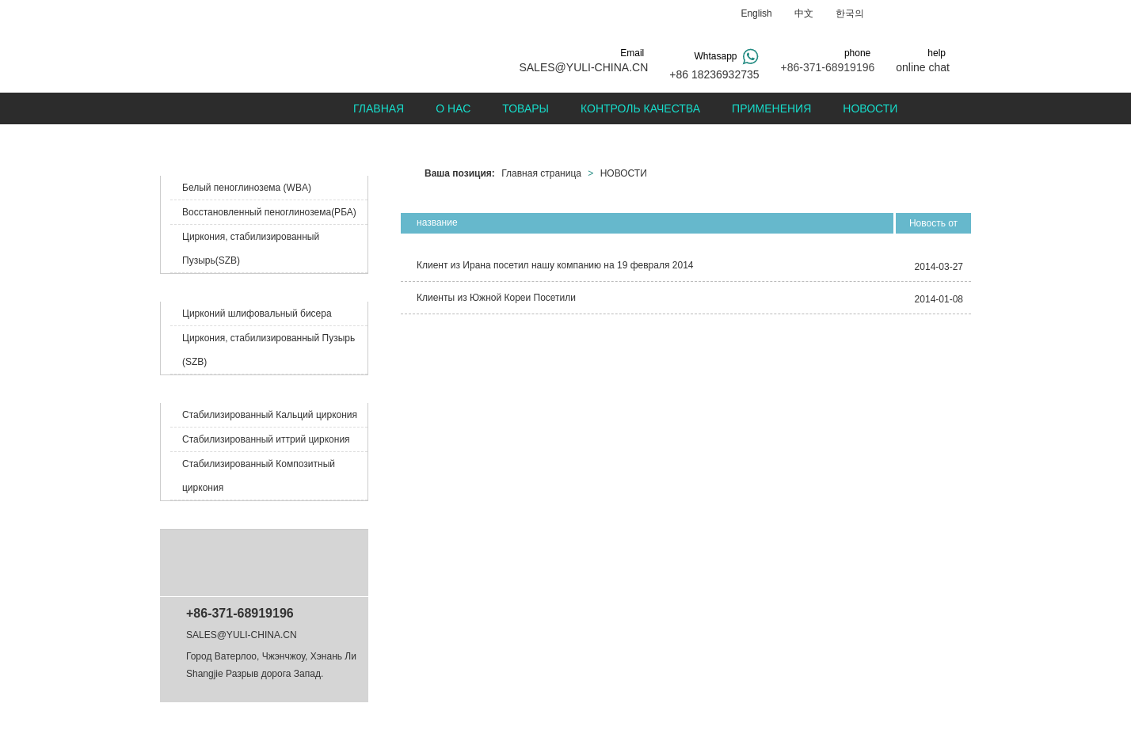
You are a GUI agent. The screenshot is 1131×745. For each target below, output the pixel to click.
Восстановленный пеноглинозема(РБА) (269, 212)
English (756, 13)
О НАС (453, 108)
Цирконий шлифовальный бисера (257, 313)
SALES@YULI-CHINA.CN (583, 67)
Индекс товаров (523, 723)
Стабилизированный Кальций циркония (269, 414)
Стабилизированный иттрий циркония (266, 439)
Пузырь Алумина (215, 161)
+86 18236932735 (714, 74)
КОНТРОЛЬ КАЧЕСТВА (640, 108)
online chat (923, 67)
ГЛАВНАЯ (378, 108)
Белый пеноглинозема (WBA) (246, 187)
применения (771, 108)
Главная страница (541, 173)
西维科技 (689, 723)
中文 (803, 13)
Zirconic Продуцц (215, 287)
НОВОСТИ (870, 108)
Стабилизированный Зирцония (251, 388)
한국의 (850, 13)
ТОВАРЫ (525, 108)
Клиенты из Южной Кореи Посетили (496, 297)
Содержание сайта (443, 723)
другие (189, 514)
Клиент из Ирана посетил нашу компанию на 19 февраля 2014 (555, 265)
